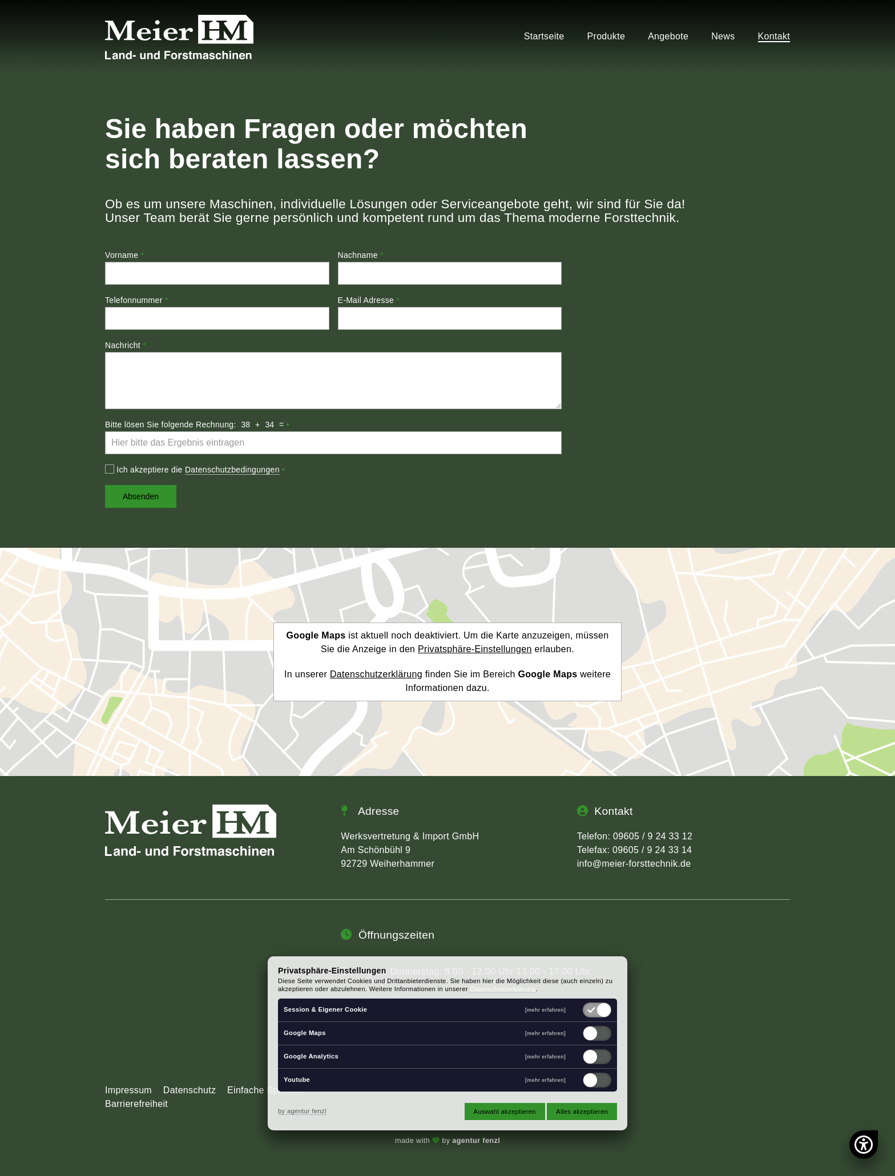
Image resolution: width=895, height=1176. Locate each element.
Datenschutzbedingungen (232, 469)
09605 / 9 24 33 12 (652, 836)
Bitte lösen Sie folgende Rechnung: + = (197, 424)
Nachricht (125, 345)
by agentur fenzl (302, 1111)
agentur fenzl (476, 1140)
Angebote (668, 36)
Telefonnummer (136, 300)
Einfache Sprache (264, 1090)
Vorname (124, 255)
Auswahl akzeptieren (505, 1111)
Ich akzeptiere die (195, 469)
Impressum (128, 1090)
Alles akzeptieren (582, 1111)
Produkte (606, 36)
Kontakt (774, 36)
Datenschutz (189, 1090)
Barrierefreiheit (136, 1104)
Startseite (544, 36)
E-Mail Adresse (369, 300)
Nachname (361, 255)
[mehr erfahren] (545, 1010)
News (723, 36)
